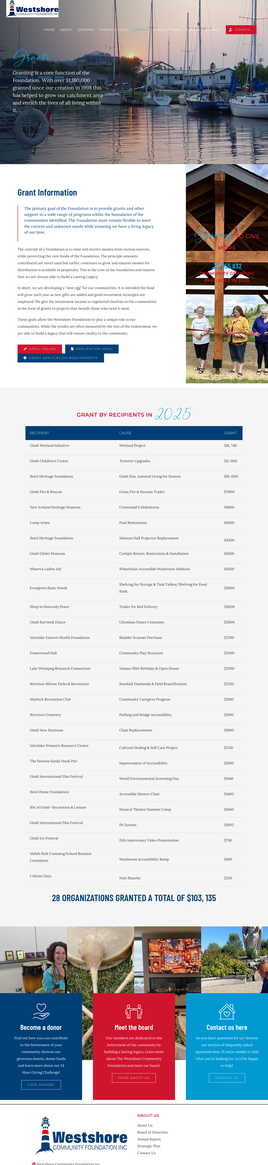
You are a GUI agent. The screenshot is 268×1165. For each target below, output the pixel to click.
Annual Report (149, 1139)
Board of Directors (152, 1132)
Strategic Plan (148, 1146)
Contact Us (146, 1153)
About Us (144, 1125)
